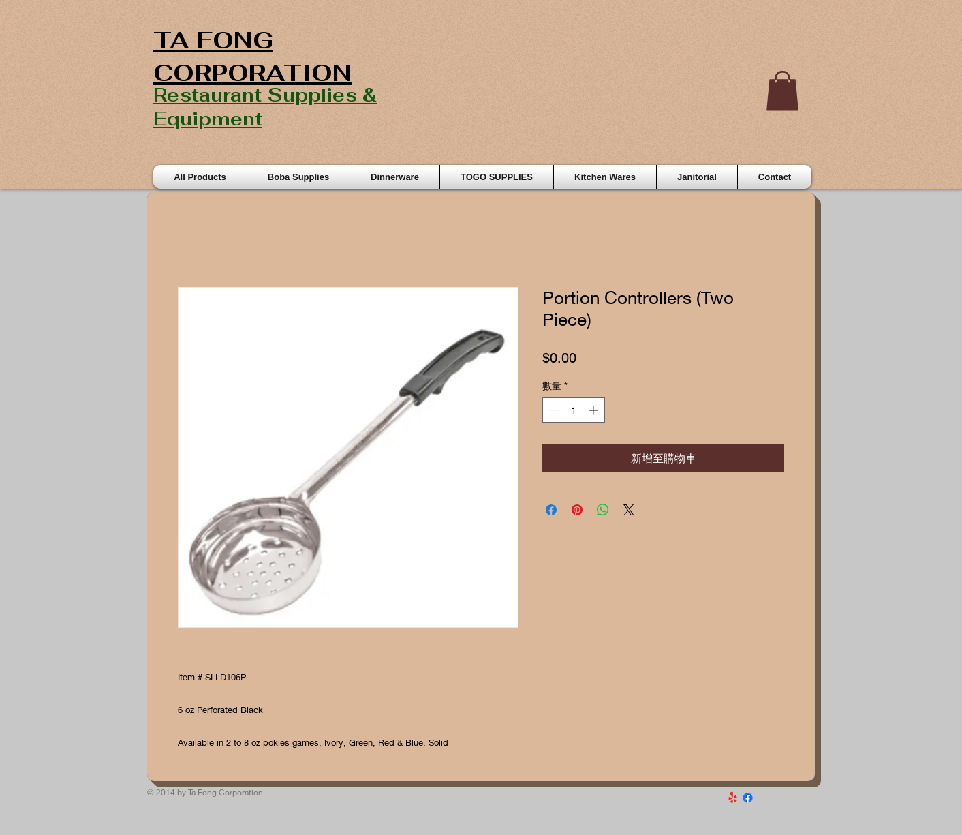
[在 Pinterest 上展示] (577, 510)
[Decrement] (552, 410)
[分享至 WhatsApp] (603, 510)
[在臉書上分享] (551, 510)
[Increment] (594, 410)
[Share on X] (629, 510)
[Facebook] (747, 797)
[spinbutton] (573, 410)
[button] (782, 91)
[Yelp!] (732, 797)
